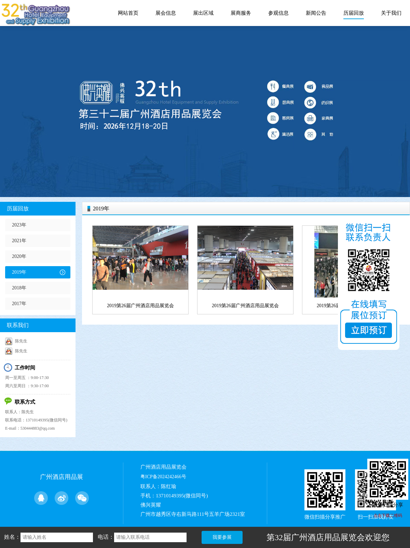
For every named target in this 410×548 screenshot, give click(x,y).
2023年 (19, 224)
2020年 (19, 256)
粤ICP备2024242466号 (163, 476)
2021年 (19, 240)
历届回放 (18, 208)
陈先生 (16, 341)
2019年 (19, 272)
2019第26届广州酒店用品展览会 (140, 305)
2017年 (19, 303)
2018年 (19, 287)
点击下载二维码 (387, 515)
